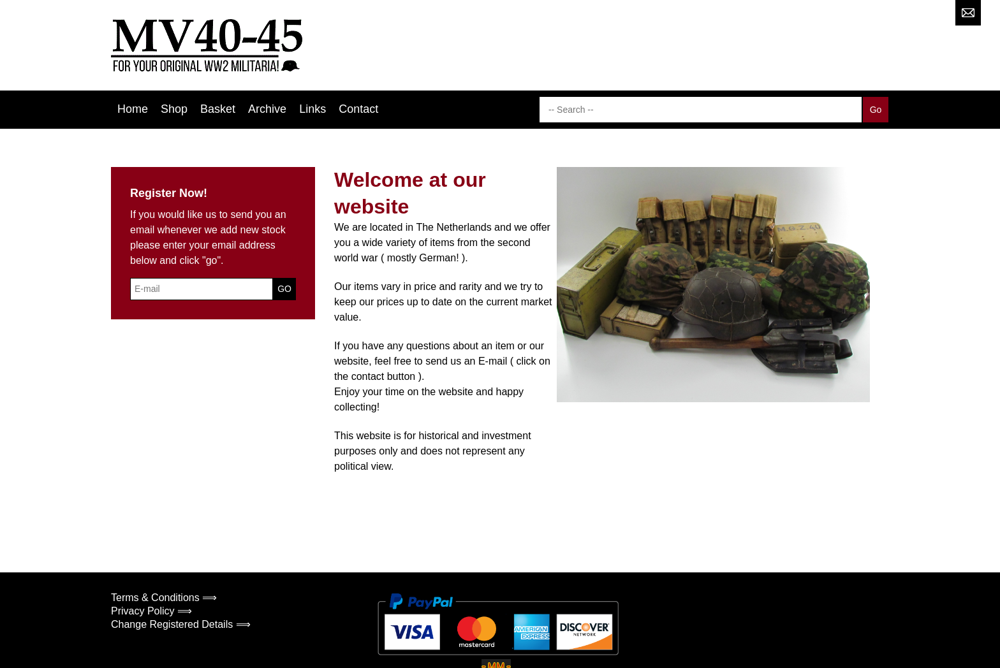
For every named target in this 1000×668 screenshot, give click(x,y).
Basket (217, 109)
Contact (358, 109)
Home (132, 109)
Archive (267, 109)
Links (312, 109)
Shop (174, 109)
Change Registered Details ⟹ (181, 624)
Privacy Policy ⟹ (151, 611)
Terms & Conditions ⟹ (164, 597)
